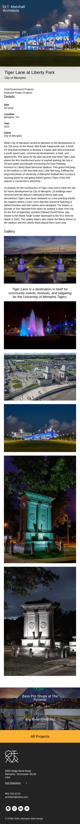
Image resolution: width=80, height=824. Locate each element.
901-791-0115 (12, 793)
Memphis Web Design (32, 818)
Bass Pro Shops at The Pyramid (40, 698)
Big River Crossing (39, 719)
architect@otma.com (16, 797)
